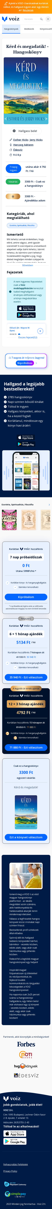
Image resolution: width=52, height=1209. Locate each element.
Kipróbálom (24, 363)
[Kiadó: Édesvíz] (17, 149)
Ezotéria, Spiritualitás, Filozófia (22, 225)
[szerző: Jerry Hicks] (36, 139)
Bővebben (27, 265)
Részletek (28, 10)
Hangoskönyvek (11, 29)
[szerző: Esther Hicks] (20, 139)
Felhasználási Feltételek (15, 1164)
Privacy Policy (10, 1171)
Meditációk (29, 29)
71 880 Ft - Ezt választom (26, 747)
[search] (31, 19)
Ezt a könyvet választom (26, 837)
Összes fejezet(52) (27, 337)
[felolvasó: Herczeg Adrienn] (23, 144)
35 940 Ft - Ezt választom (26, 677)
